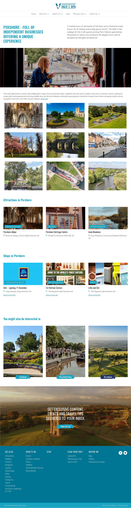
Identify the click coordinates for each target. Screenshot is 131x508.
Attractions (9, 456)
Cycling (8, 468)
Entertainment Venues (34, 468)
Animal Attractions (98, 227)
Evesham (23, 376)
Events (28, 456)
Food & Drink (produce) (15, 282)
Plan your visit (75, 451)
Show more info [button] (9, 295)
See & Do (9, 451)
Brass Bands (31, 471)
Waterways (9, 471)
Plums (28, 462)
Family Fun (9, 480)
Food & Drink (10, 486)
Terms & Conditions (109, 506)
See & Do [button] (42, 14)
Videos (91, 459)
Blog (90, 456)
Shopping (9, 465)
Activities (51, 227)
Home (33, 14)
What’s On (31, 451)
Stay (68, 14)
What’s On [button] (56, 14)
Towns (7, 483)
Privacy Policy (123, 506)
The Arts (8, 462)
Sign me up (65, 426)
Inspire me (94, 451)
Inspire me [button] (94, 14)
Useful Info (72, 456)
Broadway (108, 376)
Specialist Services (55, 282)
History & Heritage (13, 227)
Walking (8, 459)
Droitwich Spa (65, 376)
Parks (7, 474)
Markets (29, 465)
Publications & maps (97, 462)
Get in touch (72, 462)
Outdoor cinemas (33, 459)
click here (44, 99)
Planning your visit (75, 459)
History (8, 477)
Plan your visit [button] (78, 14)
